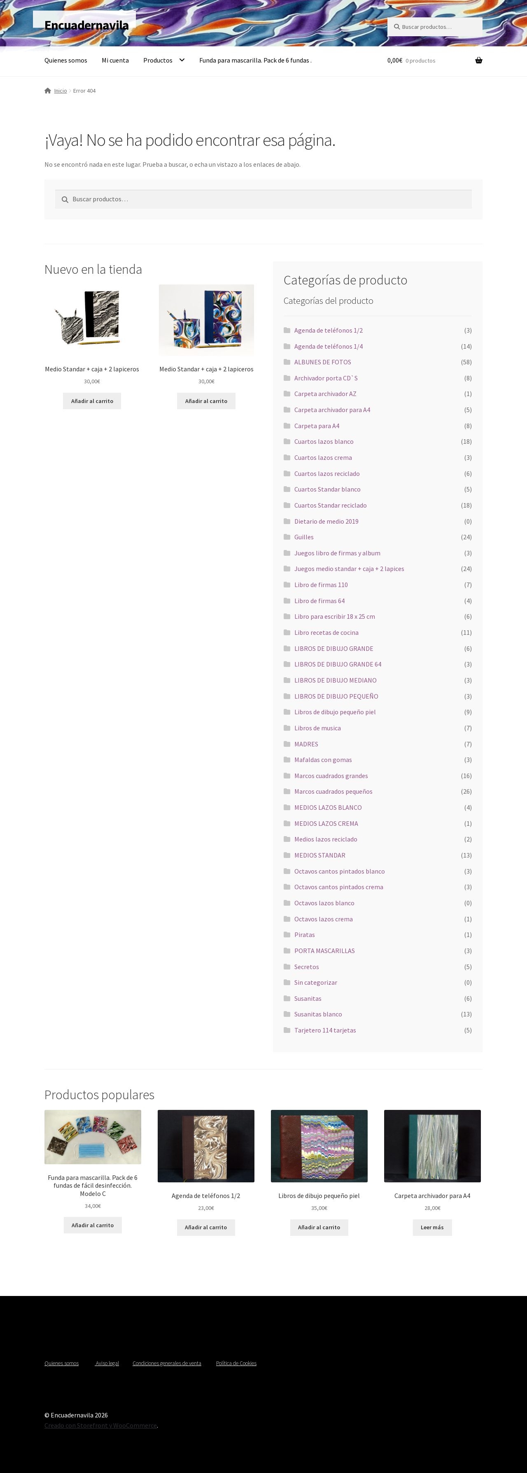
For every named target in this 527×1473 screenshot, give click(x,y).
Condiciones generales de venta (167, 1363)
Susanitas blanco (318, 1014)
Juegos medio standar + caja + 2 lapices (349, 568)
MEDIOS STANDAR (319, 855)
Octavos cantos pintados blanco (339, 871)
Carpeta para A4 (316, 426)
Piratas (304, 934)
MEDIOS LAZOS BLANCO (328, 807)
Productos (158, 60)
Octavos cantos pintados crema (338, 887)
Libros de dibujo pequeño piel (335, 712)
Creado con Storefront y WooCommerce (100, 1425)
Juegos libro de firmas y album (337, 553)
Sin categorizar (315, 982)
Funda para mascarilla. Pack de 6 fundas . (255, 60)
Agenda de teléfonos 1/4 (328, 346)
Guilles (304, 537)
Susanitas (308, 998)
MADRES (306, 744)
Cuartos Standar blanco (327, 489)
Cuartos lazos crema (323, 457)
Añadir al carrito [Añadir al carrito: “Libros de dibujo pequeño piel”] (319, 1227)
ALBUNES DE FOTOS (322, 362)
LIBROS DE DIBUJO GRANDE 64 (337, 664)
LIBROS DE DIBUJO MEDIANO (335, 680)
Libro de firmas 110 (321, 584)
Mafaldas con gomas (323, 759)
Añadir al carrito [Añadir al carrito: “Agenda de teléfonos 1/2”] (206, 1227)
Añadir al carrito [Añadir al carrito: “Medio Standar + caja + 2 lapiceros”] (92, 401)
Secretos (306, 967)
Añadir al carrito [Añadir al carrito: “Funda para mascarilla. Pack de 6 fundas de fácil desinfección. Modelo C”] (93, 1225)
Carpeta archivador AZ (325, 393)
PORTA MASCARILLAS (324, 950)
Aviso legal (107, 1363)
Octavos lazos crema (323, 919)
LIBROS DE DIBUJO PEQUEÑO (336, 696)
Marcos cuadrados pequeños (333, 791)
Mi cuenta (115, 60)
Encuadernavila (86, 25)
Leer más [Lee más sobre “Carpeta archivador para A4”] (432, 1227)
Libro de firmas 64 (319, 601)
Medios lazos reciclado (325, 839)
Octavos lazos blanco (324, 903)
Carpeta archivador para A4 (332, 410)
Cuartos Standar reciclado (330, 505)
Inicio (60, 90)
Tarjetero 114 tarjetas (325, 1030)
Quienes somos (65, 60)
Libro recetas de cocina (326, 632)
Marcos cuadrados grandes (331, 775)
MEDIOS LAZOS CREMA (326, 823)
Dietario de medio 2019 (326, 521)
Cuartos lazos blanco (324, 441)
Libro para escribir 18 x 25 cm (334, 616)
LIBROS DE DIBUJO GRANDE (333, 648)
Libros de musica (317, 728)
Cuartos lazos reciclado (327, 473)
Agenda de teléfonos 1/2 (328, 330)
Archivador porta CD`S (326, 378)
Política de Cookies (236, 1363)
